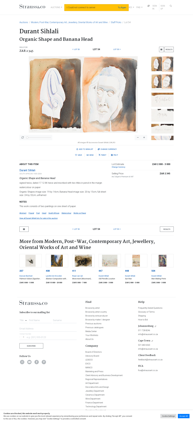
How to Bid (143, 320)
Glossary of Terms (146, 312)
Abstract (22, 213)
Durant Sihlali (27, 170)
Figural (31, 213)
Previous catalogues (94, 327)
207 (21, 271)
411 (74, 271)
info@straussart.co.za (148, 334)
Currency (107, 149)
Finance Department (94, 403)
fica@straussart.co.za (148, 370)
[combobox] (23, 319)
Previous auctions (93, 323)
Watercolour (66, 213)
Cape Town (144, 341)
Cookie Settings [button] (168, 416)
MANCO (88, 367)
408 (48, 271)
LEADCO (89, 360)
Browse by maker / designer (97, 320)
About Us (89, 339)
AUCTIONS (55, 7)
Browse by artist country (96, 312)
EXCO (87, 364)
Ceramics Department (94, 395)
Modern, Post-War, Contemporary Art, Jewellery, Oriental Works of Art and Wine (69, 22)
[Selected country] (22, 337)
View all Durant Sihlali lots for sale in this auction (38, 218)
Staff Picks (116, 22)
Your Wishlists (91, 335)
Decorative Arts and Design (97, 387)
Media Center (91, 331)
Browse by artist (92, 308)
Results (169, 49)
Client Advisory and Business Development (104, 375)
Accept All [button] (184, 416)
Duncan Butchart (26, 276)
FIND (138, 7)
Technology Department (95, 406)
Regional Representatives (96, 379)
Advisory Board (92, 356)
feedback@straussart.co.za (150, 360)
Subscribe (31, 346)
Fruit (38, 213)
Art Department (92, 383)
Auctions (23, 22)
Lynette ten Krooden (54, 276)
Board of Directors (93, 352)
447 (100, 271)
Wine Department (92, 399)
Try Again (122, 7)
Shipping (142, 316)
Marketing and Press (94, 371)
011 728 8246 (144, 330)
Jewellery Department (94, 391)
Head (44, 213)
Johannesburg (146, 326)
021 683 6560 (144, 345)
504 (153, 271)
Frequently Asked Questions (150, 308)
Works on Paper (80, 213)
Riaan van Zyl (77, 276)
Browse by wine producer (96, 316)
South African (53, 213)
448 (127, 271)
